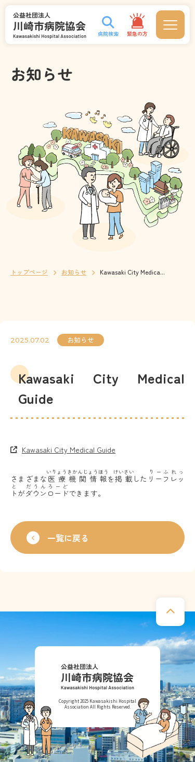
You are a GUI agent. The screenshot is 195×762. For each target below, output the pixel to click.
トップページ (29, 271)
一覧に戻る (58, 537)
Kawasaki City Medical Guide (68, 449)
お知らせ (73, 271)
